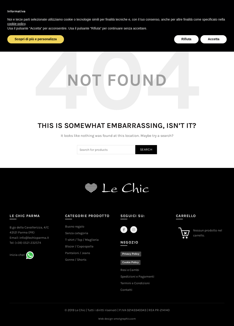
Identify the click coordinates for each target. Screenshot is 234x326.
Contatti (126, 290)
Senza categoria (76, 233)
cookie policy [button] (16, 24)
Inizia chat (17, 255)
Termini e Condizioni (135, 283)
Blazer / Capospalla (79, 246)
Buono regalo (74, 226)
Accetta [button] (213, 39)
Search (146, 149)
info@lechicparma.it (34, 238)
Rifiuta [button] (186, 39)
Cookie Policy (130, 262)
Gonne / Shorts (75, 260)
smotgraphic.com (125, 318)
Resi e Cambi (129, 270)
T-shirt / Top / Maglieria (82, 240)
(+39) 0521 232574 (28, 243)
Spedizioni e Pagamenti (137, 276)
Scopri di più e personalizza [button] (36, 39)
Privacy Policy (130, 253)
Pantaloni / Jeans (77, 253)
